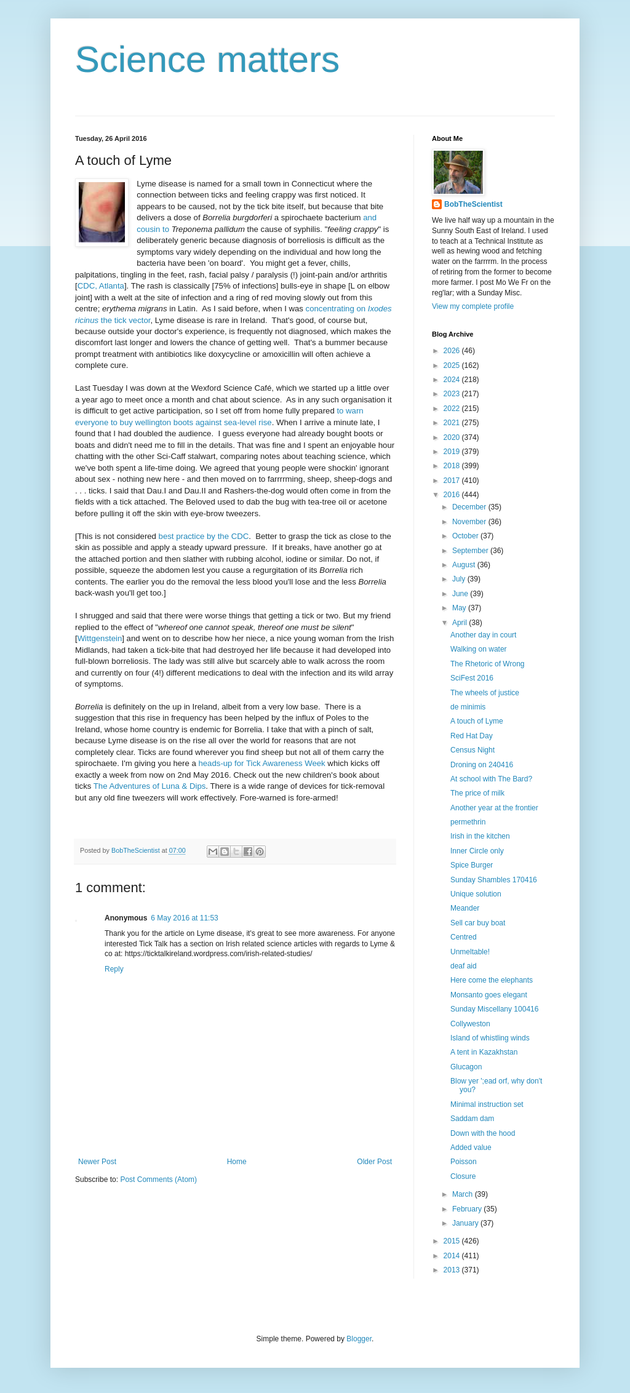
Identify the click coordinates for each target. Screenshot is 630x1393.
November (470, 521)
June (461, 593)
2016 (453, 494)
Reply (114, 969)
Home (237, 1161)
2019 (453, 451)
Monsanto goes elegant (488, 995)
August (464, 565)
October (466, 536)
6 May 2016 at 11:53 (184, 918)
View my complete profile (473, 306)
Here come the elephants (491, 980)
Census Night (472, 750)
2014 (453, 1255)
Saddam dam (472, 1118)
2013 (453, 1270)
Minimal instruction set (487, 1104)
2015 (453, 1241)
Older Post (374, 1161)
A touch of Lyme (476, 721)
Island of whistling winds (490, 1038)
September (471, 550)
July (460, 579)
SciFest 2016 (471, 678)
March (463, 1194)
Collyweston (470, 1024)
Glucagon (466, 1067)
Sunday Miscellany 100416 (494, 1009)
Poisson (463, 1161)
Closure (463, 1176)
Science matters (207, 59)
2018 (453, 465)
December (470, 507)
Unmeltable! (470, 952)
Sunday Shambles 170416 (493, 880)
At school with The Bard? (491, 779)
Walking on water (478, 649)
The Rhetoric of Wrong (487, 664)
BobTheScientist (473, 204)
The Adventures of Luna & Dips (150, 786)
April (460, 622)
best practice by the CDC (204, 536)
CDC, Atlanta (101, 285)
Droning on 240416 (481, 764)
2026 (453, 350)
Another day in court (483, 635)
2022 (453, 408)
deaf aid (463, 966)
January (466, 1223)
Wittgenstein (100, 638)
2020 (453, 437)
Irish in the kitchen (480, 836)
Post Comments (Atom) (158, 1179)
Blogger (359, 1339)
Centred (463, 937)
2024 (453, 379)
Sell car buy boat (477, 923)
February (468, 1209)
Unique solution (475, 894)
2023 (453, 393)
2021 (453, 422)
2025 (453, 365)
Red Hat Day (471, 736)
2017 (453, 480)
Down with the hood (482, 1133)
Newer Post (97, 1161)
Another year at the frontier (494, 808)
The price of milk (477, 793)
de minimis (467, 707)
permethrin (467, 822)
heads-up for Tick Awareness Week (261, 763)
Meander (464, 908)
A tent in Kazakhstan (483, 1052)
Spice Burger (471, 865)
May (460, 608)
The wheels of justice (484, 693)
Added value (471, 1147)
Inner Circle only (477, 851)
